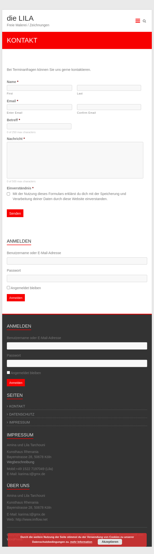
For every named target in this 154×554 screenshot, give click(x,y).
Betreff (13, 120)
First (10, 93)
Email (12, 101)
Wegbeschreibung (20, 462)
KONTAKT (17, 406)
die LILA (20, 18)
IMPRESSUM (19, 422)
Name (13, 82)
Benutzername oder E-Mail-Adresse (34, 253)
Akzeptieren (110, 542)
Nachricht (16, 139)
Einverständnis (20, 188)
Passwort (14, 270)
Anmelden (15, 298)
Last (80, 93)
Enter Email (14, 112)
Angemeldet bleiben (26, 288)
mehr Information (81, 541)
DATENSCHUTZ (21, 414)
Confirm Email (86, 112)
